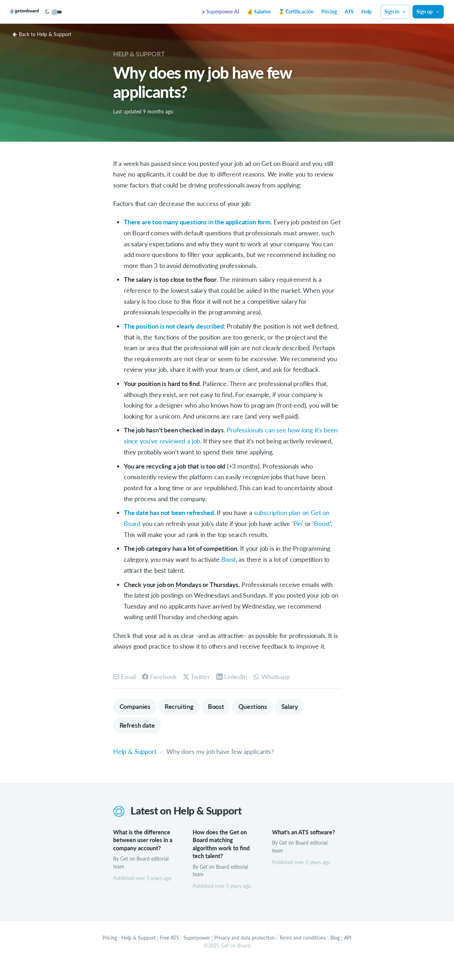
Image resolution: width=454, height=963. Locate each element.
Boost (322, 523)
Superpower (196, 938)
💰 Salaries (259, 12)
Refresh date (137, 725)
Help (366, 12)
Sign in (395, 12)
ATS (349, 12)
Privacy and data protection (244, 938)
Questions (253, 706)
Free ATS (169, 938)
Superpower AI (220, 12)
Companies (135, 706)
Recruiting (179, 706)
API (347, 938)
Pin (297, 523)
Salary (291, 706)
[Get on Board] (32, 12)
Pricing (329, 12)
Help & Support (138, 54)
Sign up (428, 12)
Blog (335, 938)
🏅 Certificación (296, 12)
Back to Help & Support (41, 34)
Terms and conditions (302, 938)
